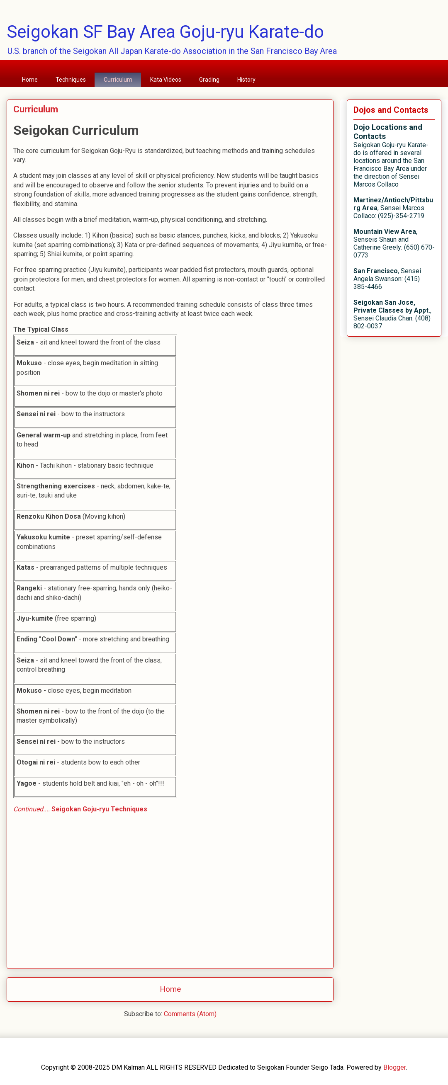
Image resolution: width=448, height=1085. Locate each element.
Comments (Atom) (190, 1014)
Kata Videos (165, 79)
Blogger (394, 1067)
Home (30, 79)
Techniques (71, 79)
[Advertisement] (170, 910)
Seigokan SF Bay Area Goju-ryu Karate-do (165, 32)
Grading (209, 79)
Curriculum (118, 79)
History (246, 79)
